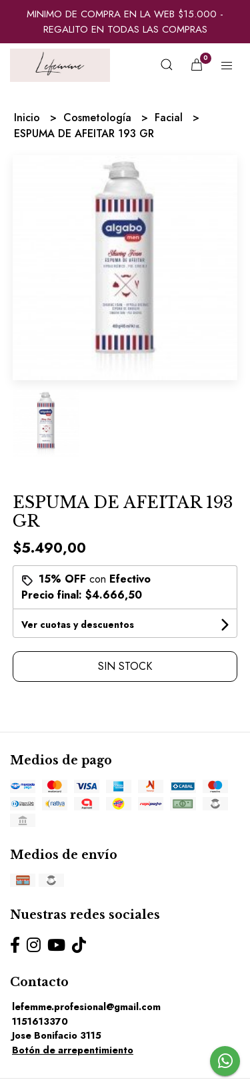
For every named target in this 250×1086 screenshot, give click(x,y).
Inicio (28, 117)
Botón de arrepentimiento (72, 1050)
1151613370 (40, 1021)
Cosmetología (99, 117)
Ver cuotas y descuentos (77, 624)
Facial (170, 117)
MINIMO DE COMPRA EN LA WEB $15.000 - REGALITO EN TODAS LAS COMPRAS (125, 22)
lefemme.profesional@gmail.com (86, 1006)
